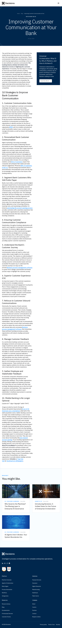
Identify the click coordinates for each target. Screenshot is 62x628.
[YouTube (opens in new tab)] (4, 563)
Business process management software (19, 267)
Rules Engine (5, 586)
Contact (34, 613)
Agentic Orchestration (7, 583)
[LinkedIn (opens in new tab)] (2, 563)
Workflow (4, 592)
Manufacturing (36, 589)
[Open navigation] (58, 3)
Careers (34, 607)
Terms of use (51, 624)
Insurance (34, 583)
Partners (34, 610)
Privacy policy (43, 624)
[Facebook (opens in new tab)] (7, 563)
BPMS (11, 127)
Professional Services (7, 613)
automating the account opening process (20, 208)
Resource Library (6, 604)
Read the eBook (46, 81)
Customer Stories (6, 617)
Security (58, 624)
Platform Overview (6, 580)
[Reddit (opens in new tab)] (9, 563)
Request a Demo (36, 617)
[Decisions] (8, 3)
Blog (22, 13)
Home (18, 13)
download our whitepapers (15, 461)
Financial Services (36, 580)
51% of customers (17, 162)
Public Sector (35, 596)
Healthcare (35, 592)
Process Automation (7, 589)
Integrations (5, 596)
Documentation (6, 610)
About (33, 604)
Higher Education (36, 586)
